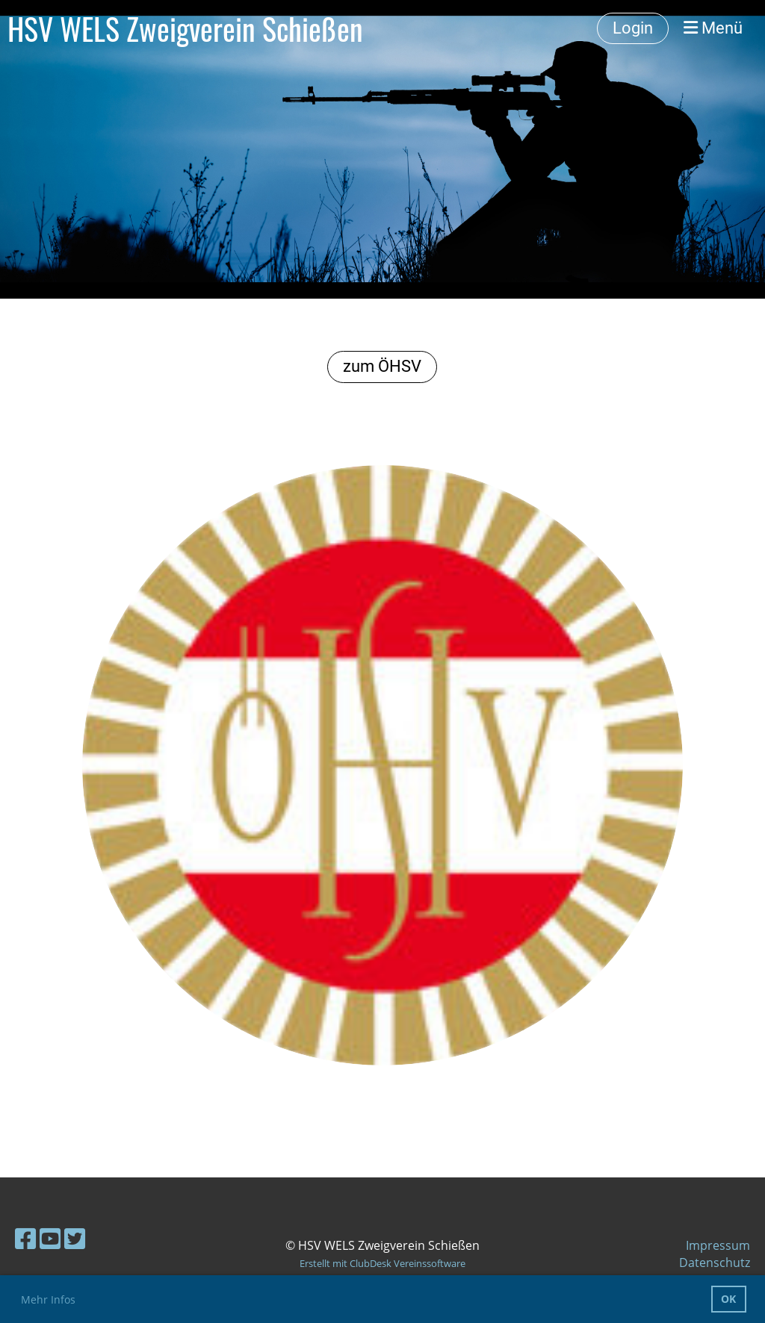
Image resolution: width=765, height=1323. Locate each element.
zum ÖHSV (382, 366)
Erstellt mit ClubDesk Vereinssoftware (382, 1263)
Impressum (718, 1245)
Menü (713, 28)
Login (633, 28)
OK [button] (728, 1299)
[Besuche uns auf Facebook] (25, 1238)
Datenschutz (714, 1262)
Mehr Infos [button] (48, 1299)
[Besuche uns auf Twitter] (74, 1238)
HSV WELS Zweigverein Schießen (185, 28)
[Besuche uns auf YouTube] (50, 1238)
